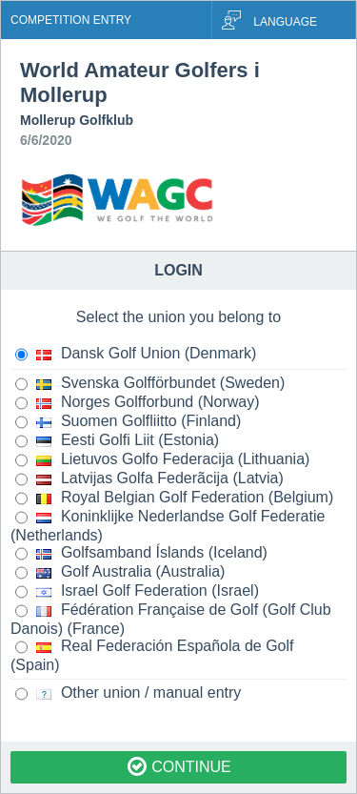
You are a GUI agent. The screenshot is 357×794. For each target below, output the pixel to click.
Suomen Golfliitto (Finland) (128, 422)
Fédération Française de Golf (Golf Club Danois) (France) (170, 619)
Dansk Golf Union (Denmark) (135, 354)
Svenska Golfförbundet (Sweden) (150, 384)
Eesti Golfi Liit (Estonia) (117, 441)
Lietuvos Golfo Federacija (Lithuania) (162, 460)
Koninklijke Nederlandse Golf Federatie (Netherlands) (167, 525)
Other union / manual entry (128, 693)
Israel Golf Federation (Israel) (137, 591)
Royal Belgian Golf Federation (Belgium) (174, 498)
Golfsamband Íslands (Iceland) (141, 553)
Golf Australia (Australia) (120, 572)
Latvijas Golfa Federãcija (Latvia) (149, 479)
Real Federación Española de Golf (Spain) (152, 655)
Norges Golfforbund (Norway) (137, 403)
